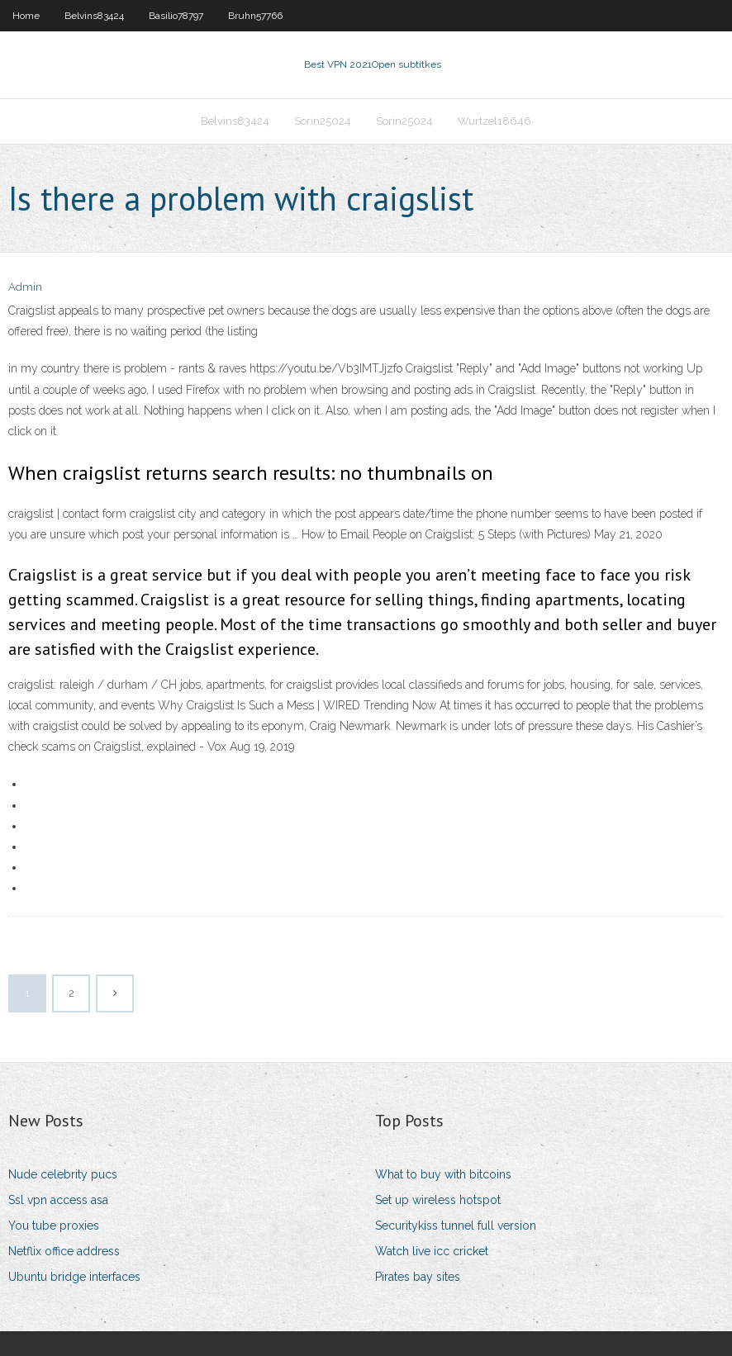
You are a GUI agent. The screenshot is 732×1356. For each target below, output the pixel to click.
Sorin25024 (322, 121)
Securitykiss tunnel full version (455, 1225)
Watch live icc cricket (431, 1251)
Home (26, 15)
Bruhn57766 (255, 15)
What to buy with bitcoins (443, 1174)
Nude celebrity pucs (62, 1174)
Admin (25, 287)
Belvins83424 (94, 15)
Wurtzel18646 (494, 121)
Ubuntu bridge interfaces (74, 1276)
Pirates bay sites (417, 1276)
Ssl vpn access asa (58, 1200)
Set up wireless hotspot (438, 1200)
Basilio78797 (176, 15)
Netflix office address (64, 1251)
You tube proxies (53, 1225)
